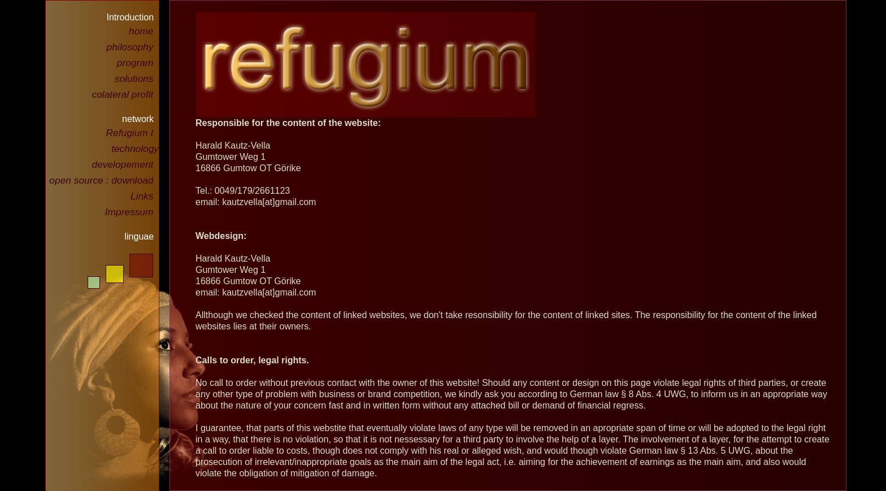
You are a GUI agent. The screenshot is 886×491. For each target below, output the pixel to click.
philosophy (133, 47)
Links (145, 196)
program (138, 62)
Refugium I (132, 132)
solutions (137, 78)
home (144, 31)
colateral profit (125, 94)
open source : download (104, 180)
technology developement (125, 156)
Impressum (132, 212)
